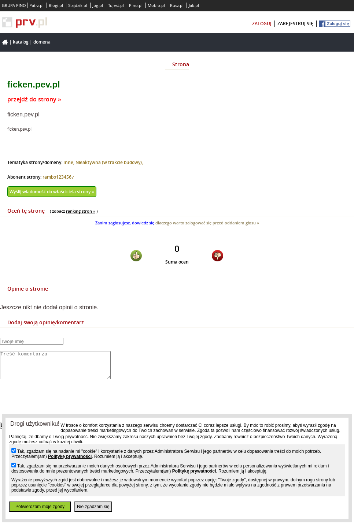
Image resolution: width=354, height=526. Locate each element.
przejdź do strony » (34, 99)
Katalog (21, 42)
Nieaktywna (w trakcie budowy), (109, 162)
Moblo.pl (156, 5)
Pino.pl (136, 5)
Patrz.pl (36, 5)
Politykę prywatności (70, 456)
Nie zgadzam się (93, 506)
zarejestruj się (295, 23)
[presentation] (55, 406)
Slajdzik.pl (77, 5)
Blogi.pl (56, 5)
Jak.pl (194, 5)
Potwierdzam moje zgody (39, 506)
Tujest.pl (116, 5)
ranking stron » (80, 211)
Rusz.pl (177, 5)
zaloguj (262, 23)
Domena (42, 42)
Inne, (69, 162)
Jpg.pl (97, 5)
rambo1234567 (58, 177)
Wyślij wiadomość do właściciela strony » (52, 192)
